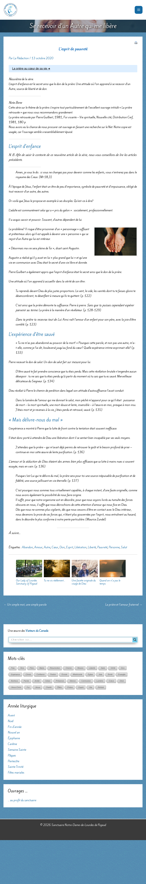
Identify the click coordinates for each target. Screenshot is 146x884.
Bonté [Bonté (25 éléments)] (110, 674)
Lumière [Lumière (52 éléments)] (100, 681)
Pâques (12, 755)
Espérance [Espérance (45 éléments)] (15, 674)
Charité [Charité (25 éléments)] (49, 687)
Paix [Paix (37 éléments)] (13, 668)
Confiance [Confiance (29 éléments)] (41, 674)
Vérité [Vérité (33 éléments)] (113, 668)
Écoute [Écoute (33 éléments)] (64, 674)
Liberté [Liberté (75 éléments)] (92, 668)
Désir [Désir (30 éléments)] (122, 681)
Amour (38, 547)
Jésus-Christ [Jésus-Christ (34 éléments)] (16, 687)
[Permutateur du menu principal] (139, 10)
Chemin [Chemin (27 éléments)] (69, 668)
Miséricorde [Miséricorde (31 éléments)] (77, 674)
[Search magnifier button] (134, 639)
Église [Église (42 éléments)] (90, 674)
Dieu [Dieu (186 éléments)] (59, 687)
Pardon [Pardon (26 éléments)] (53, 674)
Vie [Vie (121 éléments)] (90, 687)
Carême (12, 744)
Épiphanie (14, 738)
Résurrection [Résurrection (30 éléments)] (55, 668)
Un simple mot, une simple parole (25, 604)
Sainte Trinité (15, 767)
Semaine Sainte (17, 750)
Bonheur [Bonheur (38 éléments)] (14, 681)
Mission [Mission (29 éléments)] (80, 668)
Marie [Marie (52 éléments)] (42, 668)
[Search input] (71, 639)
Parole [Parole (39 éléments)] (26, 681)
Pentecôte (13, 761)
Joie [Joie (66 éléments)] (100, 674)
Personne (114, 547)
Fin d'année (14, 727)
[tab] (73, 68)
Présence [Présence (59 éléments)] (60, 681)
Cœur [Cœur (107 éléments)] (111, 681)
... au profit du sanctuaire (22, 800)
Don (62, 547)
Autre (47, 547)
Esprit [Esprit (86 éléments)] (81, 687)
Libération (80, 547)
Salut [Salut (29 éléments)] (103, 668)
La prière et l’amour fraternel (123, 604)
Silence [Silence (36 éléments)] (73, 681)
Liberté (92, 547)
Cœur (55, 547)
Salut (124, 547)
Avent (11, 715)
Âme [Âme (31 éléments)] (22, 668)
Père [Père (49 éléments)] (32, 668)
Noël (10, 721)
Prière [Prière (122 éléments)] (70, 687)
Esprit (69, 547)
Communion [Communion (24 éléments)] (86, 681)
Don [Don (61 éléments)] (123, 668)
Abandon (27, 547)
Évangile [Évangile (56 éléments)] (121, 674)
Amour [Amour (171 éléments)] (101, 687)
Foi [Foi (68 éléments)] (28, 687)
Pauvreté (102, 547)
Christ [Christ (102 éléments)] (28, 674)
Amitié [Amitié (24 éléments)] (37, 681)
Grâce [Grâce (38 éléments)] (47, 681)
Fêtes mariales (16, 772)
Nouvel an (14, 732)
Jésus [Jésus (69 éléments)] (37, 687)
